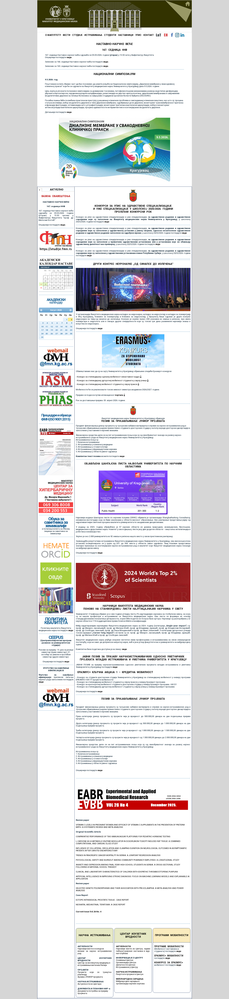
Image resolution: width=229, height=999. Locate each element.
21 (61, 330)
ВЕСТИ (66, 35)
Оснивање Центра (124, 960)
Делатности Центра (125, 965)
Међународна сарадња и (127, 981)
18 (47, 330)
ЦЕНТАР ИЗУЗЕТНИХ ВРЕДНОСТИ (133, 935)
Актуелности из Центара (89, 984)
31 (42, 337)
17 (42, 330)
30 (71, 334)
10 (42, 326)
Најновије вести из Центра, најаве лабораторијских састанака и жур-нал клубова (133, 951)
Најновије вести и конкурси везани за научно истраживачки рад (95, 951)
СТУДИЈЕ (77, 35)
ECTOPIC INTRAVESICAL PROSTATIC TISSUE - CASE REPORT (102, 900)
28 (61, 334)
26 (52, 334)
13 (56, 326)
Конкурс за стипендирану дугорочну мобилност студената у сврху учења (112, 380)
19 (52, 330)
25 (47, 334)
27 (56, 334)
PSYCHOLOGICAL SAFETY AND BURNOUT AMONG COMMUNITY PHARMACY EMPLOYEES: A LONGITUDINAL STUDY (127, 860)
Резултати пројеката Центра (129, 974)
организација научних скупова (130, 983)
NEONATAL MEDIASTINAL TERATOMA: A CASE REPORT (100, 904)
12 (52, 326)
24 (42, 334)
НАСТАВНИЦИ (125, 35)
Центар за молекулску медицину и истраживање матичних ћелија (94, 964)
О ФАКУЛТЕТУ (53, 35)
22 (66, 330)
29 (66, 334)
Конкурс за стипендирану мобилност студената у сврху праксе (108, 384)
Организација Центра (126, 962)
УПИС (138, 35)
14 (61, 326)
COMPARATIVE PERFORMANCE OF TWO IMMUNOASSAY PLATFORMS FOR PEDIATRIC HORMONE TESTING (123, 836)
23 (71, 330)
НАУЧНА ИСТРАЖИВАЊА (95, 935)
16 (71, 326)
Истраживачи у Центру (127, 967)
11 (47, 326)
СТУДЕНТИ (110, 35)
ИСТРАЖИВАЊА (93, 35)
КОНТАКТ (148, 35)
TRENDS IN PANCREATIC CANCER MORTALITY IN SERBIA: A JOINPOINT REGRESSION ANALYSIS (118, 855)
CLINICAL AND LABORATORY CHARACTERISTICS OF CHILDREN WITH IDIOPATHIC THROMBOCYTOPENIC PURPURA (127, 872)
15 (66, 326)
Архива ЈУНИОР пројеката (90, 977)
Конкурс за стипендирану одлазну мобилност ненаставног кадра (109, 377)
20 (56, 330)
